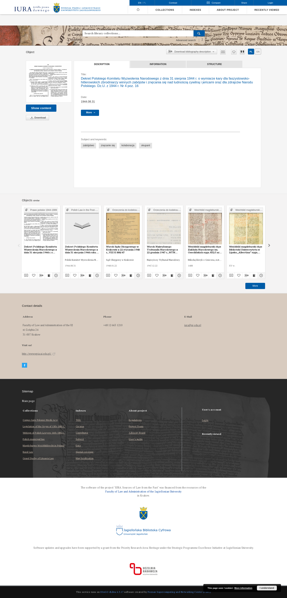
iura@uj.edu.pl (192, 325)
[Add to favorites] (234, 51)
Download (37, 118)
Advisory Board (137, 432)
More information (243, 588)
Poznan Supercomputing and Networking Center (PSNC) (179, 591)
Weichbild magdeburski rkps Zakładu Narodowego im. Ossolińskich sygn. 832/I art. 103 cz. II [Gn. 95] (204, 249)
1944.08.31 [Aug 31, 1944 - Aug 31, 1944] (88, 101)
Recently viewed (267, 10)
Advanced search (186, 40)
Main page (28, 401)
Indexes (195, 10)
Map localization (84, 458)
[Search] (199, 33)
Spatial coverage (84, 451)
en (257, 51)
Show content (41, 108)
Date (78, 445)
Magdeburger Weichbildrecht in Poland (43, 445)
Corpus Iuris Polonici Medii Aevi (40, 419)
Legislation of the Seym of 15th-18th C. (44, 426)
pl (251, 51)
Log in (205, 420)
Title (78, 419)
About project (228, 10)
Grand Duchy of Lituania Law (38, 458)
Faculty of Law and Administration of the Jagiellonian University (143, 491)
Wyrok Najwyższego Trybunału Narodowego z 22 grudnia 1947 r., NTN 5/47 (162, 249)
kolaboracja (128, 145)
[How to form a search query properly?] (202, 40)
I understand (267, 588)
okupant (145, 145)
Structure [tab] (214, 64)
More (255, 285)
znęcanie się (108, 145)
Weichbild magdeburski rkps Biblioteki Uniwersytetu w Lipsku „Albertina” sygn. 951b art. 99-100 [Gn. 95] (245, 249)
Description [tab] (101, 64)
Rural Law (28, 451)
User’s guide (136, 439)
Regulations (135, 419)
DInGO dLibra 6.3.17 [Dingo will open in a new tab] (112, 591)
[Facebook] (24, 365)
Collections (164, 10)
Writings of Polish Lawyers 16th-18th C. (44, 432)
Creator (80, 426)
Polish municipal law (34, 439)
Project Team (136, 426)
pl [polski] (145, 3)
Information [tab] (158, 64)
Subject (80, 439)
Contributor (82, 432)
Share (244, 3)
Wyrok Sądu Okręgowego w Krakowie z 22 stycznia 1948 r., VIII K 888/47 (123, 249)
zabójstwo (88, 145)
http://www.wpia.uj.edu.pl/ (38, 353)
